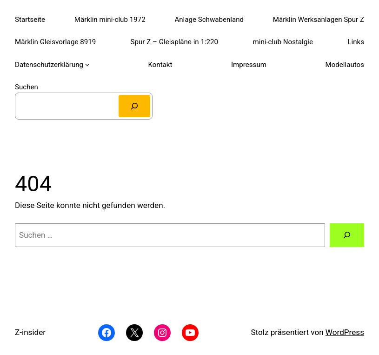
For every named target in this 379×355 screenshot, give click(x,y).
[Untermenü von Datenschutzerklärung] (87, 64)
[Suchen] (134, 106)
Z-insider (30, 332)
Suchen (26, 87)
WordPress (345, 332)
